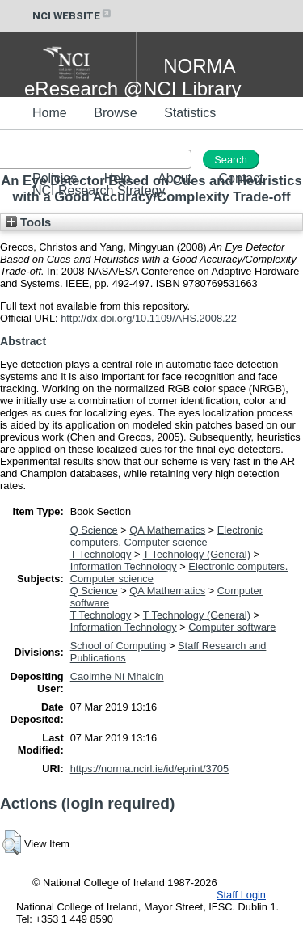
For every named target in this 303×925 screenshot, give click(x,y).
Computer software (232, 627)
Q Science (94, 530)
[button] (11, 842)
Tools (28, 222)
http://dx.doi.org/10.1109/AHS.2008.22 (149, 318)
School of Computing (118, 646)
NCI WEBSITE (72, 16)
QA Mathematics (167, 530)
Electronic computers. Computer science (166, 536)
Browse (115, 113)
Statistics (190, 113)
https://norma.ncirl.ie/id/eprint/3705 (149, 768)
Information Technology (123, 566)
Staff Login (241, 895)
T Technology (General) (196, 554)
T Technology (101, 554)
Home (49, 113)
